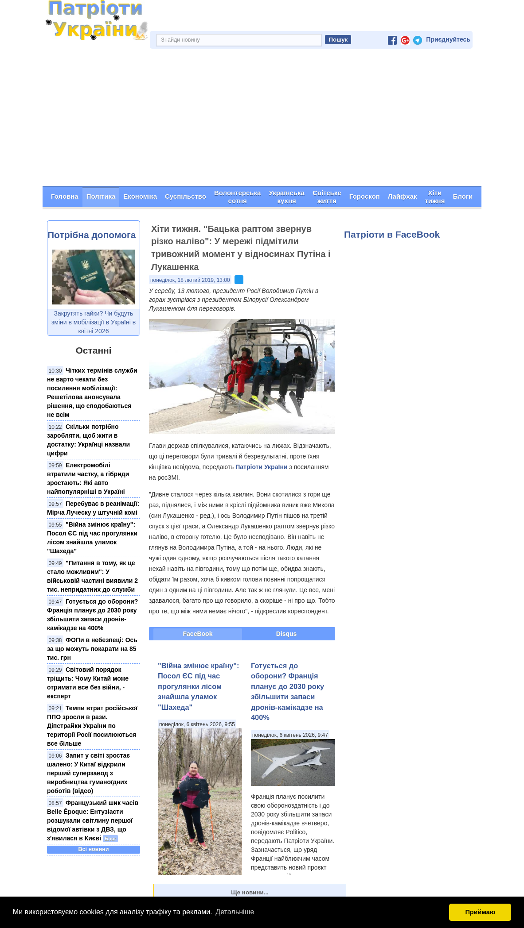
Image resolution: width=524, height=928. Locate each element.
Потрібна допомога (91, 235)
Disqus (286, 633)
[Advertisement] (262, 120)
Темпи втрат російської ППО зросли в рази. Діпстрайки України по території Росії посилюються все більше (92, 726)
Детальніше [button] (234, 912)
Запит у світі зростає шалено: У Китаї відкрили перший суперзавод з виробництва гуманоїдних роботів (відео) (88, 773)
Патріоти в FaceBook (392, 234)
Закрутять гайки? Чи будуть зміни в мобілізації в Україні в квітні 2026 (93, 322)
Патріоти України (261, 466)
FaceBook (198, 633)
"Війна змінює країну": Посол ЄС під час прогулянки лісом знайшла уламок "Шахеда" (198, 686)
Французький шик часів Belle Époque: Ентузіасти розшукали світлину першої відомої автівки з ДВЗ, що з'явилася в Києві (92, 820)
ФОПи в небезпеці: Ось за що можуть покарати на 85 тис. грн (92, 648)
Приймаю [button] (480, 912)
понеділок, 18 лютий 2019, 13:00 (190, 280)
